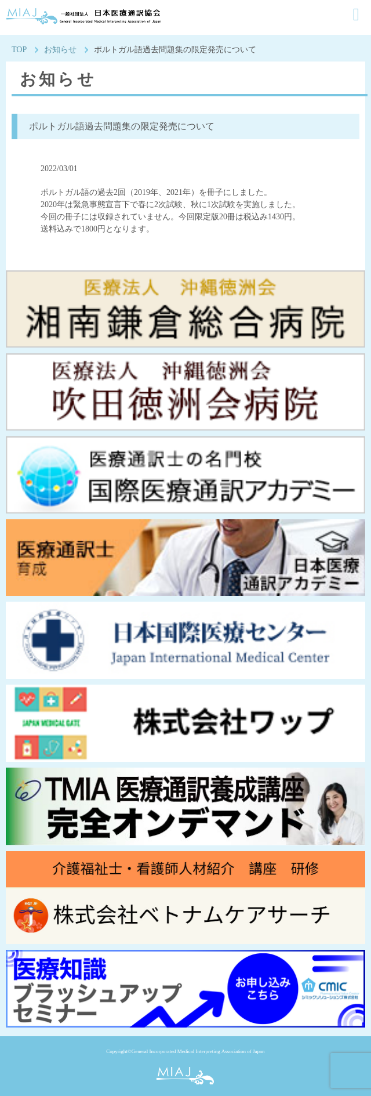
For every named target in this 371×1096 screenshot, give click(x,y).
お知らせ (60, 49)
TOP (19, 49)
